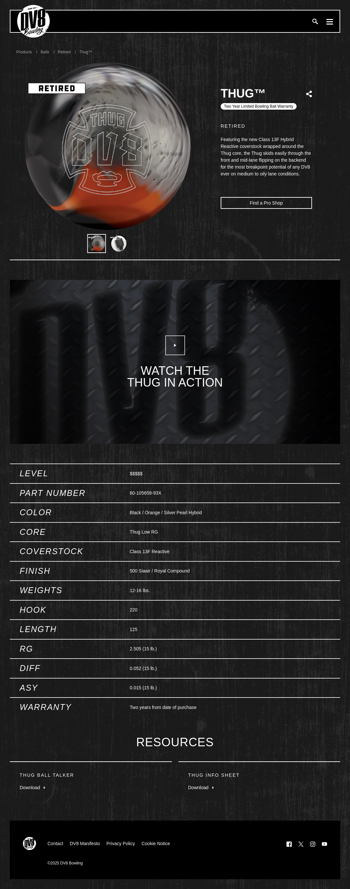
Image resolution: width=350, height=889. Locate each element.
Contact (55, 843)
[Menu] (329, 21)
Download (32, 787)
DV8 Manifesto (85, 843)
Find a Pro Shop (266, 203)
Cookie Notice (155, 843)
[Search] (315, 21)
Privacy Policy (120, 843)
